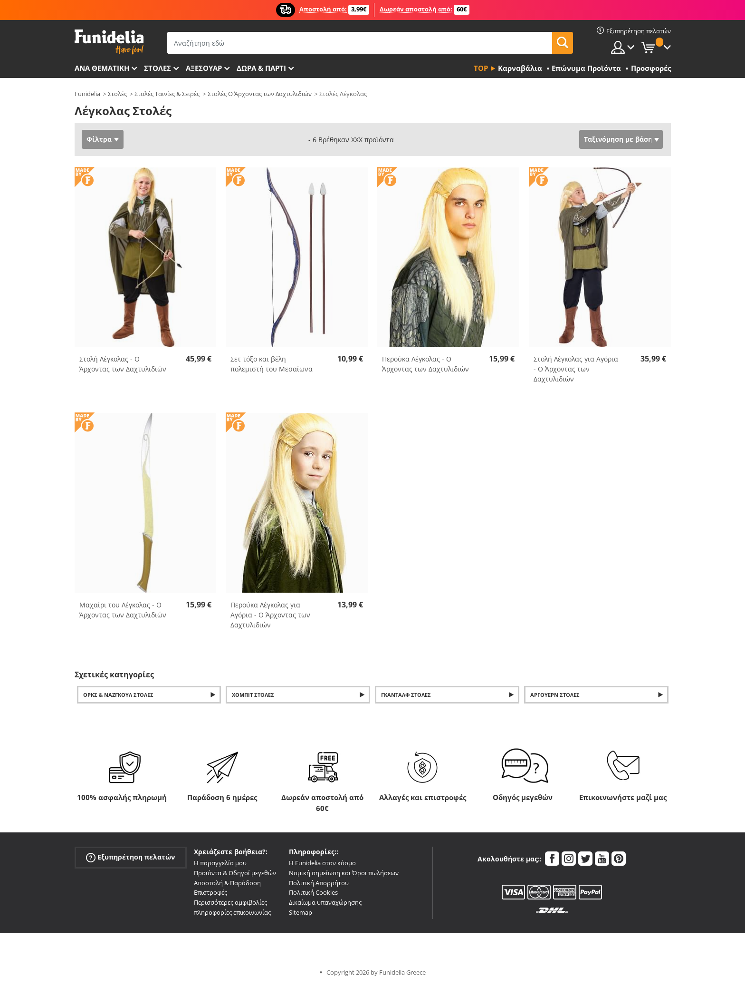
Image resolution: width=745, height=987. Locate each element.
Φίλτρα (99, 139)
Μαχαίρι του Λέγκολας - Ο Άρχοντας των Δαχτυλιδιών (122, 609)
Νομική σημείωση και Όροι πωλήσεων (344, 873)
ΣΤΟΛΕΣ (157, 68)
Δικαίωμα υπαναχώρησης (325, 902)
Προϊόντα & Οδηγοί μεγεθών (235, 873)
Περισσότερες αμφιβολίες (230, 902)
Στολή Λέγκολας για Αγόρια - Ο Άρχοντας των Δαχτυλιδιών (576, 368)
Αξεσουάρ (204, 68)
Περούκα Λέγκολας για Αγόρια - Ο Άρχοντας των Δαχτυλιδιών (270, 614)
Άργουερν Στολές (555, 694)
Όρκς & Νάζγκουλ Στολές (118, 694)
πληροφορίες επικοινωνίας (232, 912)
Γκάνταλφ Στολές (406, 694)
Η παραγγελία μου (220, 863)
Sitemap (300, 912)
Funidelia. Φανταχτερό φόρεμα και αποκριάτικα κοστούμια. (109, 42)
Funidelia (87, 93)
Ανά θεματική (102, 68)
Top (481, 68)
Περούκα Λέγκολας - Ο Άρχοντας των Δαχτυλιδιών (425, 363)
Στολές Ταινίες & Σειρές (167, 93)
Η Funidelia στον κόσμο (322, 863)
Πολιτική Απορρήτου (319, 883)
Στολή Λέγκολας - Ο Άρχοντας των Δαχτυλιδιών (122, 363)
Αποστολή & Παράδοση (227, 883)
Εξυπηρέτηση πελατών (130, 857)
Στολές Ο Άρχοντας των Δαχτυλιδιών (260, 93)
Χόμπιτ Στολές (253, 694)
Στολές (117, 93)
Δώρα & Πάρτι (261, 68)
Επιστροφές (210, 892)
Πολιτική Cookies (313, 892)
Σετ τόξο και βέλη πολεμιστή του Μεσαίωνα (271, 363)
